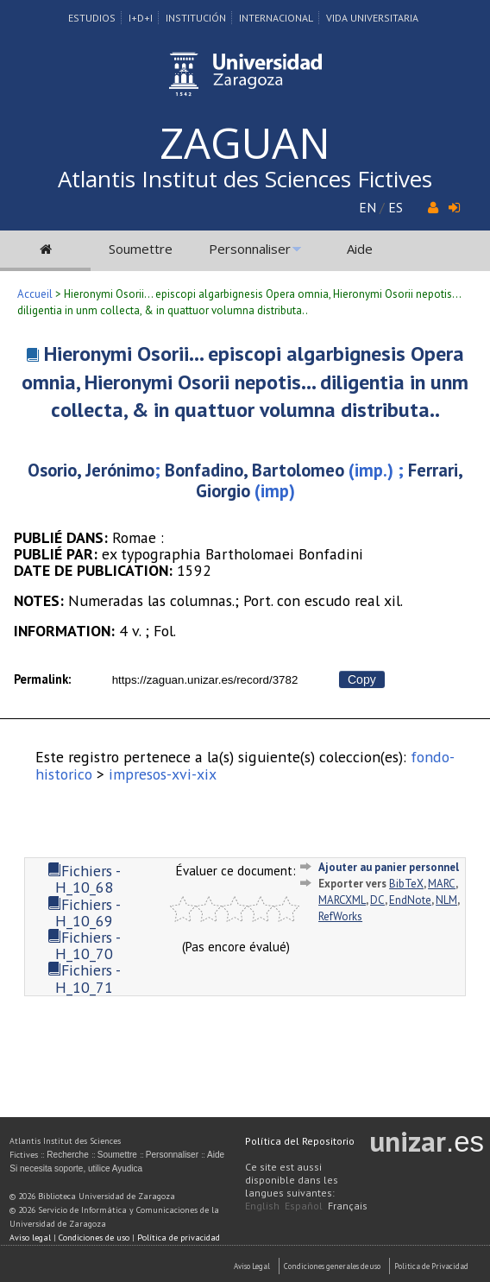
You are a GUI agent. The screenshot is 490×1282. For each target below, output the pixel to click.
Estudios (92, 17)
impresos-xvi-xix (163, 774)
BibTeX (406, 883)
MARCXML (342, 900)
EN (367, 207)
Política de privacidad (178, 1237)
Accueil (35, 294)
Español (304, 1205)
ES (395, 207)
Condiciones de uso (94, 1237)
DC (377, 900)
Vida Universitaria (372, 17)
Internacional (276, 17)
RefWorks (340, 916)
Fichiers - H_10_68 (84, 878)
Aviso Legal (252, 1266)
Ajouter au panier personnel (388, 867)
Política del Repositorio (300, 1140)
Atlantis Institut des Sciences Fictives (245, 178)
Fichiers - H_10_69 (84, 912)
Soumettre (141, 248)
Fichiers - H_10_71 (84, 978)
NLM (446, 900)
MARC (441, 883)
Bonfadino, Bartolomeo (254, 470)
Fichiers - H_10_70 (84, 945)
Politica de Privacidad (431, 1266)
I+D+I (141, 17)
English (262, 1205)
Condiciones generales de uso (332, 1266)
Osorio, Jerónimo (91, 470)
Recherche (67, 1154)
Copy (362, 679)
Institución (196, 17)
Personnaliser (250, 248)
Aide (360, 248)
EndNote (410, 900)
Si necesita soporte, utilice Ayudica (75, 1168)
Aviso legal (30, 1237)
